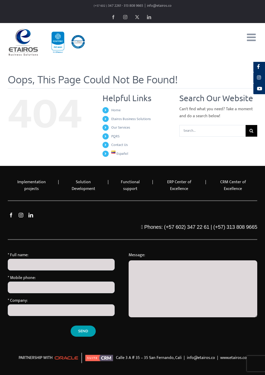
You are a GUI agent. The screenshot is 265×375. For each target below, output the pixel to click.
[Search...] (212, 131)
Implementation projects (31, 186)
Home (116, 110)
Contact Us (119, 145)
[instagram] (21, 215)
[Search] (251, 131)
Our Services (120, 127)
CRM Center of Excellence (233, 186)
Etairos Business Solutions (131, 119)
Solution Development (83, 186)
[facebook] (11, 215)
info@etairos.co (159, 6)
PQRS (115, 136)
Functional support (130, 186)
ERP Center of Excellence (179, 186)
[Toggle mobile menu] (252, 37)
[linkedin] (30, 215)
